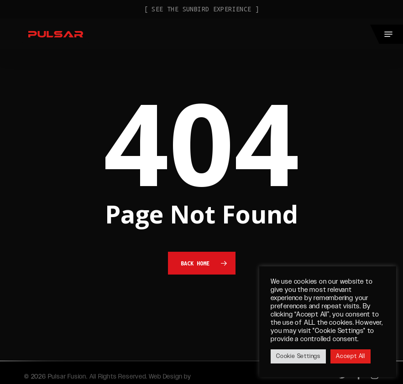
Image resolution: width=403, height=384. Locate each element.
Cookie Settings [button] (298, 356)
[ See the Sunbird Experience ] (201, 9)
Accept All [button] (350, 356)
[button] (388, 34)
